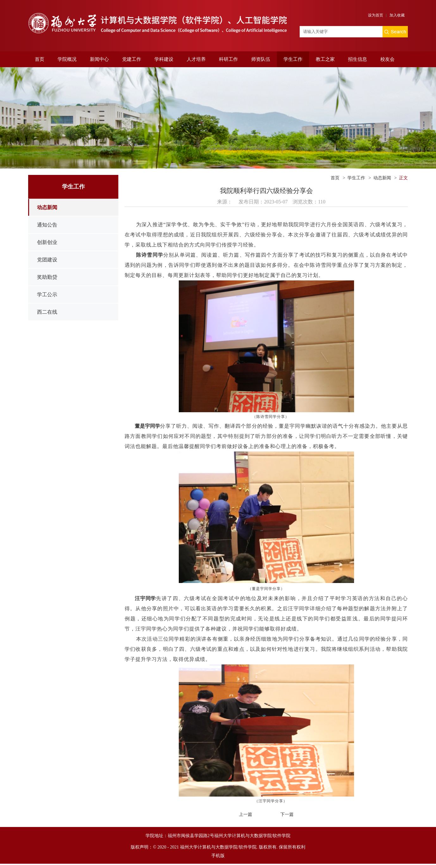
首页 (39, 59)
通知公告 (47, 224)
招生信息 (357, 59)
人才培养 (196, 59)
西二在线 (47, 312)
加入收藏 (397, 15)
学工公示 (47, 294)
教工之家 (325, 59)
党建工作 (131, 59)
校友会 (387, 59)
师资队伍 (260, 59)
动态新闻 (47, 207)
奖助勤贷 (47, 277)
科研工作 (228, 59)
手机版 (218, 855)
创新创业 (47, 242)
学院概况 (67, 59)
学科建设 (163, 59)
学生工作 (292, 59)
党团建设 (47, 259)
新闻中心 (99, 59)
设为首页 (375, 15)
